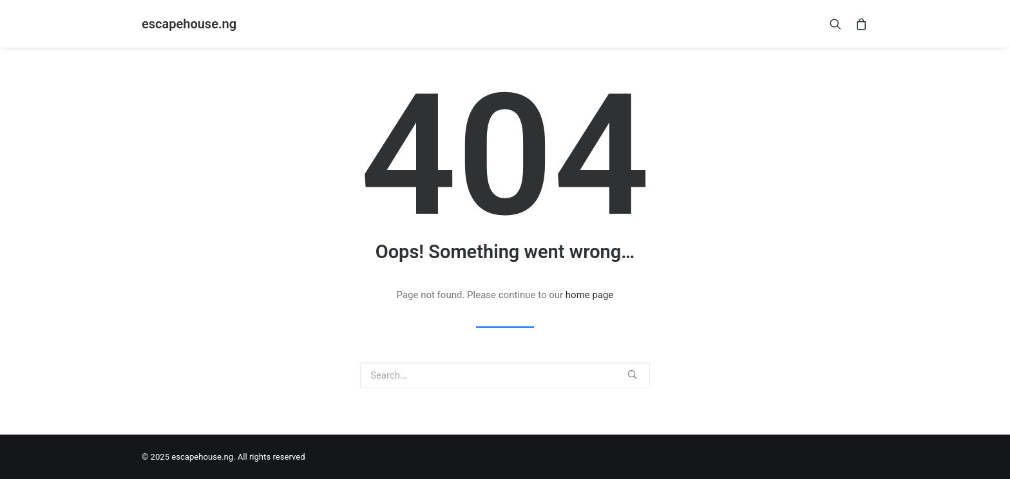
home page (590, 295)
